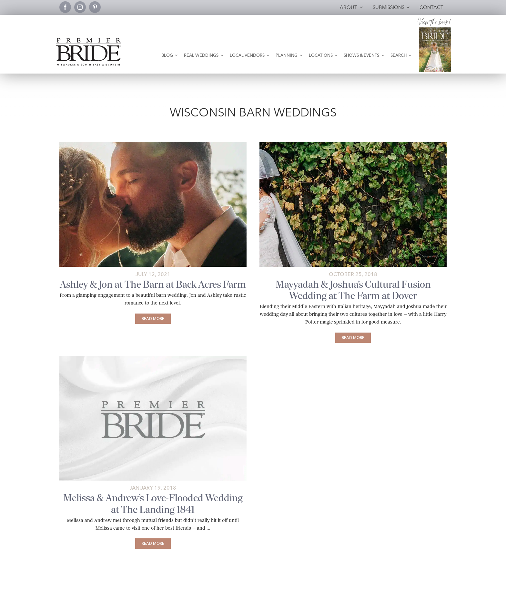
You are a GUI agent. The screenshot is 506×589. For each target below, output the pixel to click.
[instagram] (80, 7)
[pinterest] (95, 7)
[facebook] (65, 7)
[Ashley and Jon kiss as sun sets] (153, 144)
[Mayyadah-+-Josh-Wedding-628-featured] (353, 144)
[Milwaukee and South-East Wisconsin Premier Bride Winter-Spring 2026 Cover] (435, 29)
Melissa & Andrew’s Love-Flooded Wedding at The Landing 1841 (153, 503)
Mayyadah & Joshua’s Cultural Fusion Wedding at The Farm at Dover (353, 290)
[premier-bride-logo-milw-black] (88, 40)
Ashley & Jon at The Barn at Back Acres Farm (153, 284)
